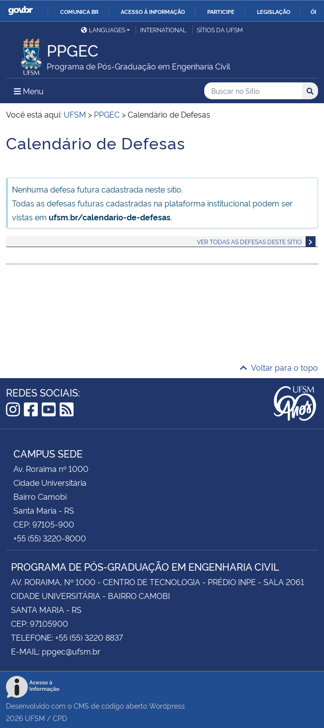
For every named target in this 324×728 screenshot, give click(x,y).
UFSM (35, 718)
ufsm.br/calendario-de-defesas (109, 216)
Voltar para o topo (279, 367)
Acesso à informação (153, 11)
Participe (221, 11)
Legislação (273, 11)
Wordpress (167, 705)
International (163, 29)
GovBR (20, 10)
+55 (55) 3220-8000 (49, 537)
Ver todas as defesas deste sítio (249, 241)
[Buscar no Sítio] (253, 91)
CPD (60, 718)
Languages (103, 29)
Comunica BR (79, 11)
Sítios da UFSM (220, 29)
